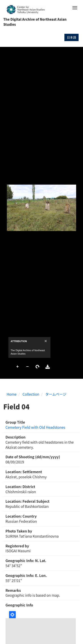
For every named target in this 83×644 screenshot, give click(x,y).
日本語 (71, 37)
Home (12, 394)
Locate (12, 614)
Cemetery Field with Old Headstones (35, 427)
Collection (31, 394)
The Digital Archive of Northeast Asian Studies (35, 22)
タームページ (55, 394)
